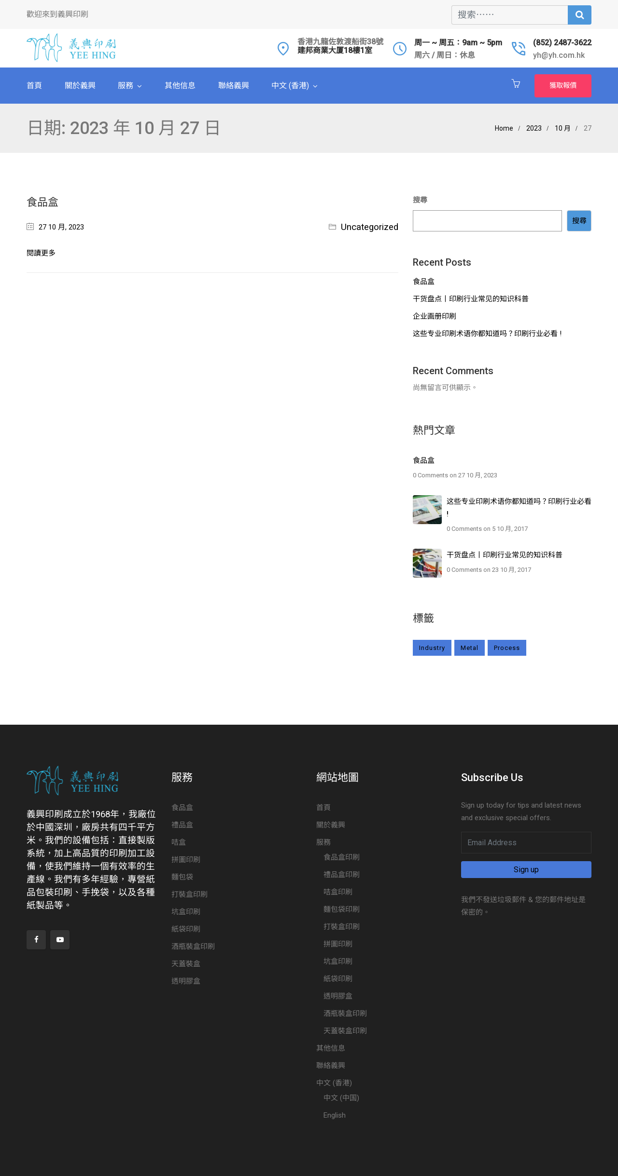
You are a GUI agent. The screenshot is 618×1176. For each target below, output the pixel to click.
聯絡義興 (233, 85)
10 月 (563, 128)
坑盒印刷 (185, 911)
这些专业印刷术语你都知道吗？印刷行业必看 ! (487, 333)
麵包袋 (182, 877)
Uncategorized (369, 227)
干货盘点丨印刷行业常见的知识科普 (471, 299)
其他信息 (180, 85)
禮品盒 (182, 825)
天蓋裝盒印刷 (345, 1031)
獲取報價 (562, 85)
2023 (534, 128)
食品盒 (42, 202)
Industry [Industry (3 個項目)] (432, 647)
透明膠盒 (185, 981)
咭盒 (178, 842)
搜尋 (420, 200)
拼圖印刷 (185, 859)
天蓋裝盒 (185, 964)
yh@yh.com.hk (559, 55)
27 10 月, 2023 (61, 227)
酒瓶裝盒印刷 (193, 946)
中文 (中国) (341, 1098)
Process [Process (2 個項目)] (507, 647)
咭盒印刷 (337, 892)
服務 (125, 85)
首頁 (34, 85)
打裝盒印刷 (189, 894)
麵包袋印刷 (341, 909)
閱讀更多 (41, 253)
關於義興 (80, 85)
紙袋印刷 (185, 929)
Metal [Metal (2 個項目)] (469, 647)
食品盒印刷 (341, 857)
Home (504, 128)
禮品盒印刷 (341, 874)
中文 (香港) (290, 85)
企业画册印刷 (434, 316)
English (334, 1115)
